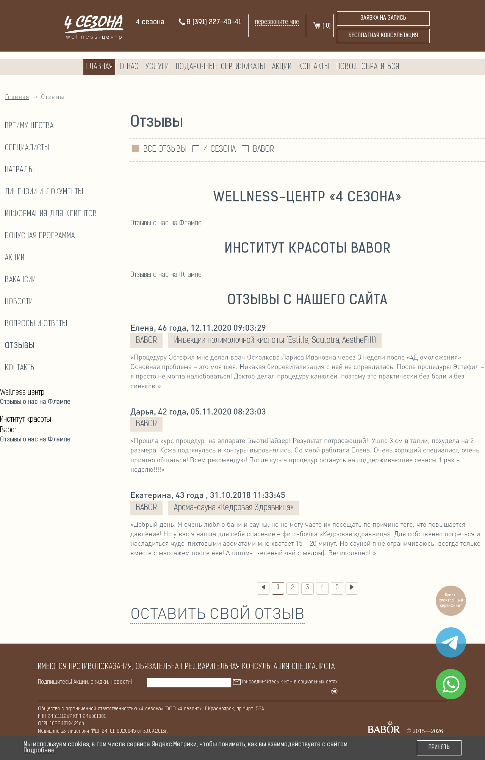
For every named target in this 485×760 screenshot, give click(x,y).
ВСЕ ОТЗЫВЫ (165, 149)
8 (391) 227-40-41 (209, 22)
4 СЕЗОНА (220, 149)
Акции (282, 67)
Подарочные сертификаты (220, 67)
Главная (99, 67)
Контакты (314, 67)
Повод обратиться (367, 67)
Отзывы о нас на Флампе (35, 402)
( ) (321, 26)
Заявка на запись (383, 18)
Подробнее (39, 751)
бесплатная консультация (383, 36)
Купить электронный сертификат (451, 600)
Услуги (157, 67)
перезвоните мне (277, 22)
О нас (129, 67)
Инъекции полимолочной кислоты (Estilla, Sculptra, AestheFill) (275, 340)
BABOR (263, 149)
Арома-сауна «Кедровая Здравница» (233, 508)
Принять (439, 748)
